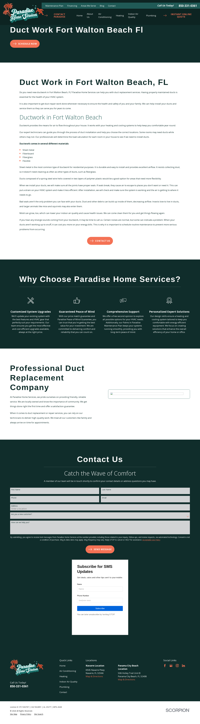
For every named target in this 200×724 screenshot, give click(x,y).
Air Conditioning (67, 670)
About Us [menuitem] (90, 15)
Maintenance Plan (54, 5)
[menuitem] (13, 714)
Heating (63, 676)
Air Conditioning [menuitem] (105, 15)
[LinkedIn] (183, 665)
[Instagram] (177, 665)
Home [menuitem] (80, 15)
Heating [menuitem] (120, 15)
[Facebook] (164, 665)
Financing (72, 5)
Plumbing (64, 686)
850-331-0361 (188, 5)
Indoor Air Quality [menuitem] (133, 15)
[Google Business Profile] (171, 665)
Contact (112, 5)
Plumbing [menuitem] (151, 15)
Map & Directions (94, 676)
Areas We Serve (88, 5)
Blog (102, 5)
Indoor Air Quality (68, 681)
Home (62, 665)
